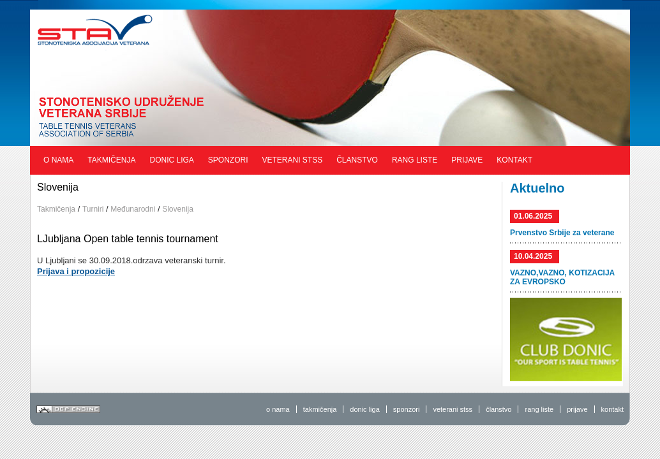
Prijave (467, 160)
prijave (577, 409)
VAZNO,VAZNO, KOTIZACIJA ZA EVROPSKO (562, 277)
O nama (58, 160)
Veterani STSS (292, 160)
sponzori (406, 409)
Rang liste (414, 160)
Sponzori (228, 160)
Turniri (93, 209)
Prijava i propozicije (76, 271)
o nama (278, 409)
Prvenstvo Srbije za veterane (562, 232)
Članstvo (357, 160)
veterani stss (452, 409)
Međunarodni (132, 209)
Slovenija (177, 209)
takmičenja (320, 409)
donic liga (364, 409)
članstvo (498, 409)
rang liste (539, 409)
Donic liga (171, 160)
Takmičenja (111, 160)
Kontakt (514, 160)
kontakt (612, 409)
